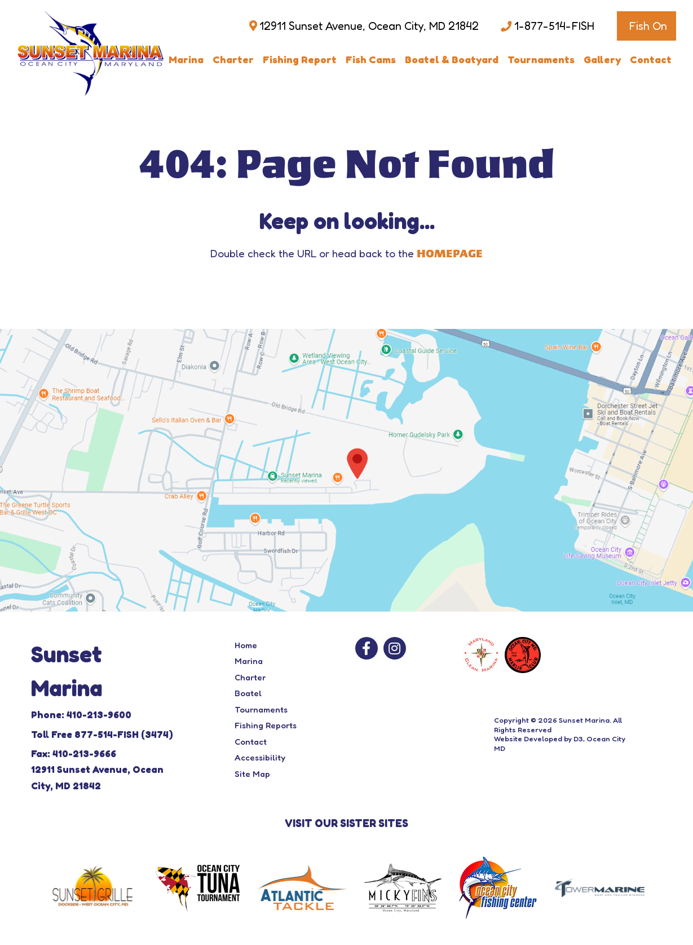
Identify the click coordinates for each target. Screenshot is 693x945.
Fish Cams (371, 59)
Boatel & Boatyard (451, 59)
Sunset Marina (584, 719)
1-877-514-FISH (554, 26)
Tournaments (541, 59)
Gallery (602, 59)
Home (246, 645)
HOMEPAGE (450, 254)
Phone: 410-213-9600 (81, 714)
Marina (186, 59)
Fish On (648, 26)
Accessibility (260, 757)
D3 (578, 738)
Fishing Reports (266, 725)
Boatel (248, 693)
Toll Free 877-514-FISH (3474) (102, 734)
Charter (233, 59)
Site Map (252, 773)
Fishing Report (300, 59)
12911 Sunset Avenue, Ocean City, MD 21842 (369, 26)
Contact (651, 59)
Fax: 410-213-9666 (73, 753)
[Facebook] (366, 648)
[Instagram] (394, 648)
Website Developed (528, 738)
